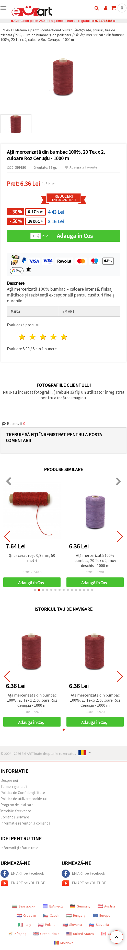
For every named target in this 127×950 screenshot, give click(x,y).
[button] (35, 590)
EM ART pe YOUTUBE (23, 883)
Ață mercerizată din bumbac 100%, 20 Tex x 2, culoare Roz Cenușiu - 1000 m (32, 700)
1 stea (22, 337)
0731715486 (104, 21)
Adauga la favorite (81, 167)
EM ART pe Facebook (22, 874)
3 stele (43, 337)
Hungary (76, 915)
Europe (101, 915)
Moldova (63, 942)
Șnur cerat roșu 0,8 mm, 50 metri (32, 558)
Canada (110, 933)
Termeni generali (14, 786)
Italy (24, 924)
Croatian (26, 915)
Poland (46, 924)
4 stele (53, 337)
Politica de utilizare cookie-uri (24, 798)
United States (80, 933)
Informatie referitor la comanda (25, 823)
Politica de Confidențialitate (23, 792)
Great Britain (46, 933)
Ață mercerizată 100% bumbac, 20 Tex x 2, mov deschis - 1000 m (95, 560)
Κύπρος (17, 933)
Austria (106, 906)
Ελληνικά (53, 906)
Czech (51, 915)
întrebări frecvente (16, 811)
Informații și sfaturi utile (19, 847)
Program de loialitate (17, 804)
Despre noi (9, 780)
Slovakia (72, 924)
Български (24, 906)
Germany (80, 906)
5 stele (64, 337)
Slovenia (99, 924)
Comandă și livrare (15, 817)
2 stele (33, 337)
